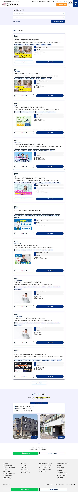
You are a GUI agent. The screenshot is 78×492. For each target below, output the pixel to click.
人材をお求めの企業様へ (44, 1)
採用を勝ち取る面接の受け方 (45, 469)
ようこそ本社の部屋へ (8, 465)
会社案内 (34, 1)
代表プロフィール (7, 471)
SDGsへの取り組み (7, 477)
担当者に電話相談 (53, 489)
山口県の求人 (24, 465)
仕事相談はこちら (62, 4)
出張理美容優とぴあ (62, 472)
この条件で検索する (58, 21)
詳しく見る (50, 62)
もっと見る (39, 383)
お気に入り (24, 62)
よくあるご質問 (42, 471)
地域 (15, 13)
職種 (15, 17)
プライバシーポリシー (48, 484)
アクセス (55, 1)
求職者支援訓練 (60, 467)
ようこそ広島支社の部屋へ (9, 467)
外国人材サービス (61, 475)
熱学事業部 (59, 470)
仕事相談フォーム (25, 472)
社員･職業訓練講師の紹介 (9, 473)
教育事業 (59, 465)
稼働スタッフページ (70, 484)
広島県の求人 (24, 467)
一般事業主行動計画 (7, 475)
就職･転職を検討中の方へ (45, 463)
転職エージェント (25, 469)
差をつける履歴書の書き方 (44, 467)
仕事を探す (24, 463)
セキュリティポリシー (59, 484)
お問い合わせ (62, 1)
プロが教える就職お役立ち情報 (45, 465)
